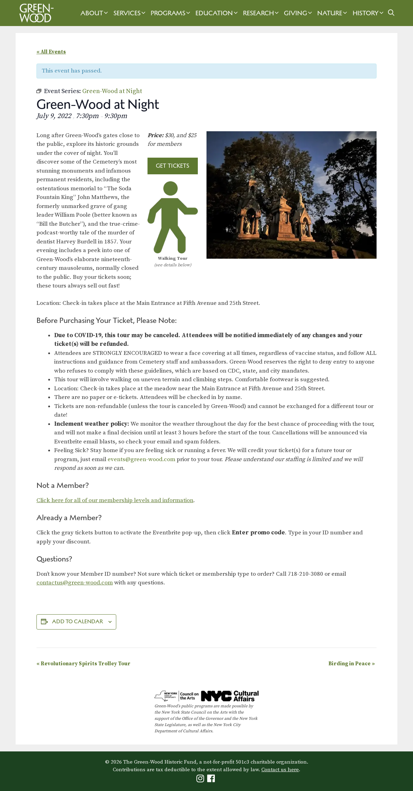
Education (217, 13)
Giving (299, 13)
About (95, 13)
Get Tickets (172, 165)
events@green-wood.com (141, 459)
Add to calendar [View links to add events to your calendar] (77, 621)
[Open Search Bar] (391, 13)
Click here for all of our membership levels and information (114, 500)
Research (261, 13)
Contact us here (280, 769)
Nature (333, 13)
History (369, 13)
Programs (171, 13)
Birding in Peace (351, 663)
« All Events (51, 52)
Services (130, 13)
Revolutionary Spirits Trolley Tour (83, 663)
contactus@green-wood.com (74, 582)
